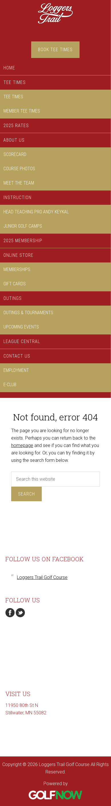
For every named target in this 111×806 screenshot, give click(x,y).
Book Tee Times (55, 49)
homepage (22, 445)
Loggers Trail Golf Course (55, 20)
